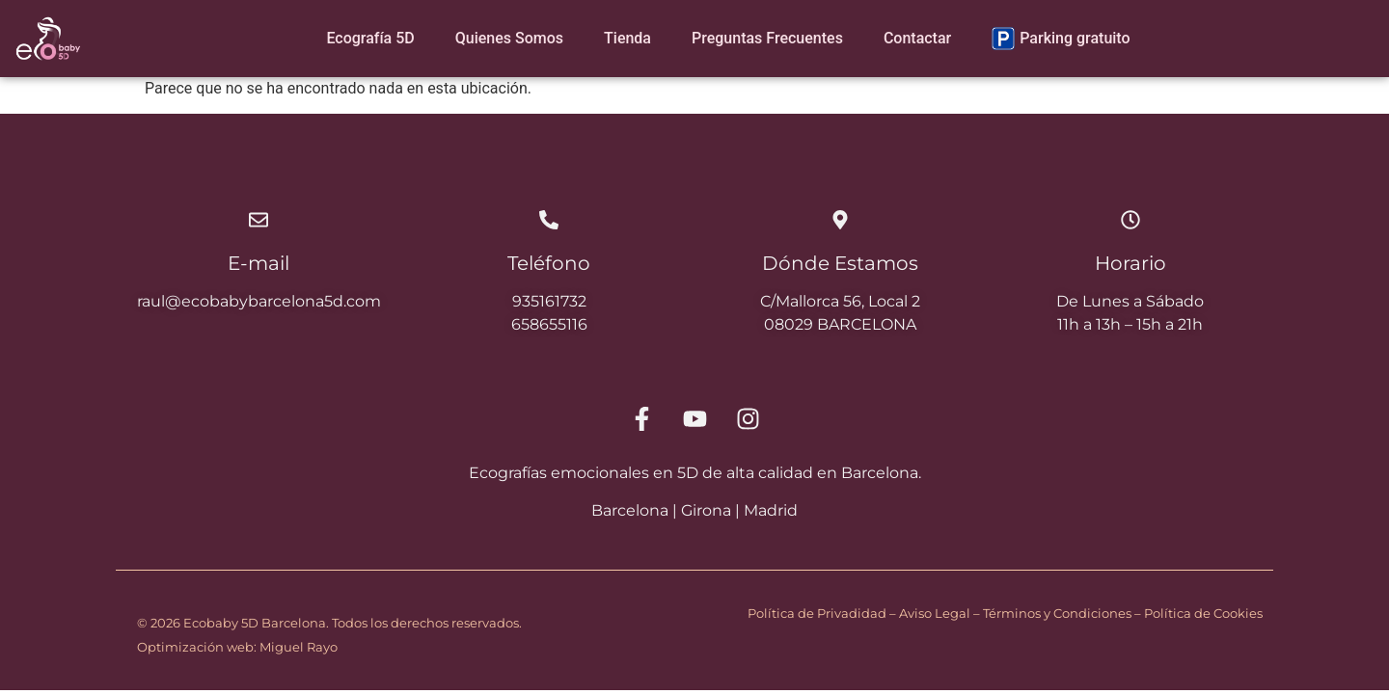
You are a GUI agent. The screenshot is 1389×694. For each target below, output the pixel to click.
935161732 (549, 301)
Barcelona (629, 510)
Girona (706, 510)
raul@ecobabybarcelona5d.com (259, 301)
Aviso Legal (934, 613)
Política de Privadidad (817, 613)
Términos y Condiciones (1057, 613)
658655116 (549, 324)
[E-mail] (258, 219)
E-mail (258, 263)
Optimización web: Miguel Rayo (237, 646)
